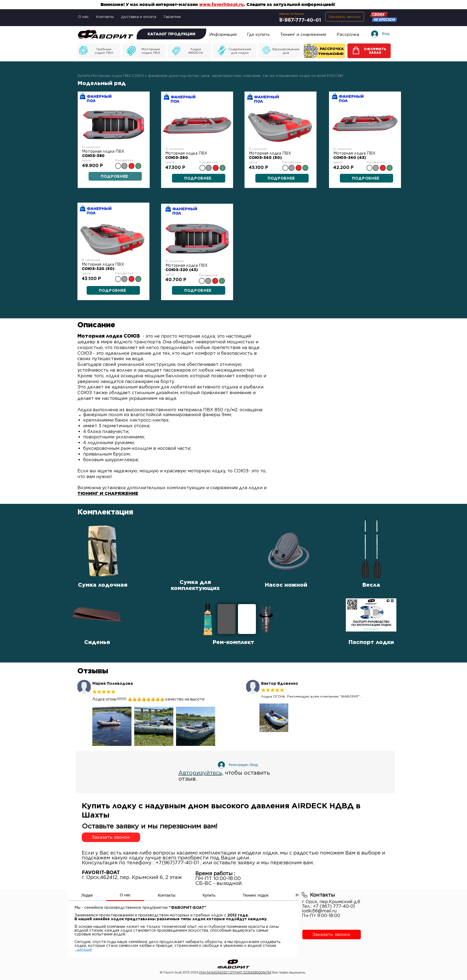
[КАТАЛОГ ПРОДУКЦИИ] (171, 34)
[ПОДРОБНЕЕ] (198, 178)
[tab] (87, 895)
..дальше (83, 949)
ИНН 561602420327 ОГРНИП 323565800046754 (235, 972)
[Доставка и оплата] (139, 16)
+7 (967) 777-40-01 (334, 906)
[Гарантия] (172, 16)
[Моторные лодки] (98, 50)
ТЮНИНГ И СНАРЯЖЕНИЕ (107, 493)
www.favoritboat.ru (221, 4)
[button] (344, 16)
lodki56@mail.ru (319, 910)
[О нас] (84, 16)
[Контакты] (106, 16)
